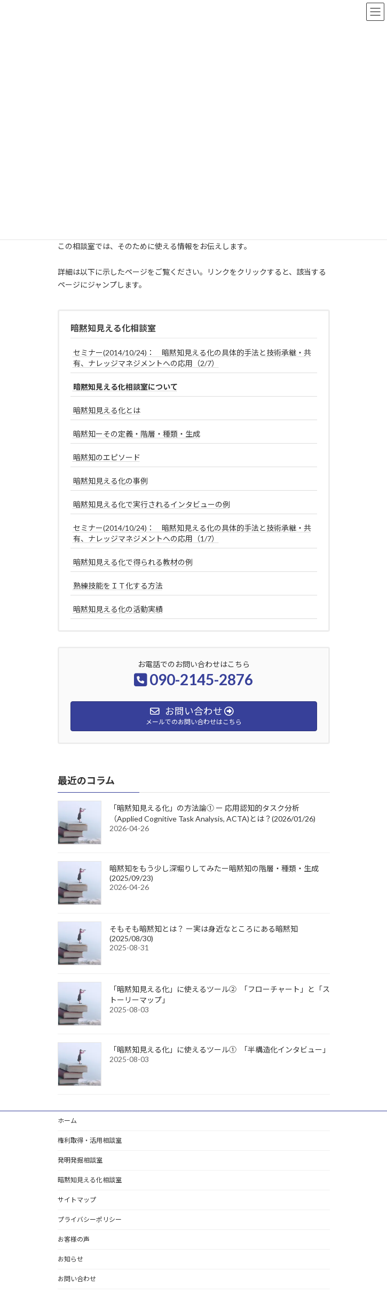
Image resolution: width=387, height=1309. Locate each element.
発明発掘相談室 (80, 1160)
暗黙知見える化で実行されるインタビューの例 (151, 504)
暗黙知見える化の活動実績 (118, 609)
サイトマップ (77, 1200)
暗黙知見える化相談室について (125, 386)
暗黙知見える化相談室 (113, 328)
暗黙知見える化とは (106, 410)
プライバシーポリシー (90, 1219)
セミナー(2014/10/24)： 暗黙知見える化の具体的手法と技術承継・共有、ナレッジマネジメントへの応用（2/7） (192, 358)
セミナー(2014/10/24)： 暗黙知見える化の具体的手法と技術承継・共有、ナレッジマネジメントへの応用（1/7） (192, 533)
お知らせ (70, 1259)
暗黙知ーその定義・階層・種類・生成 (136, 433)
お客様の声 (74, 1239)
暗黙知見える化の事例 (110, 480)
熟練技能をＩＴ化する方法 (118, 585)
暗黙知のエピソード (106, 457)
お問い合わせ (77, 1279)
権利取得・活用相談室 (90, 1140)
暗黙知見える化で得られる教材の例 (133, 562)
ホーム (67, 1121)
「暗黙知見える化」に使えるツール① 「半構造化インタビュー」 (219, 1049)
